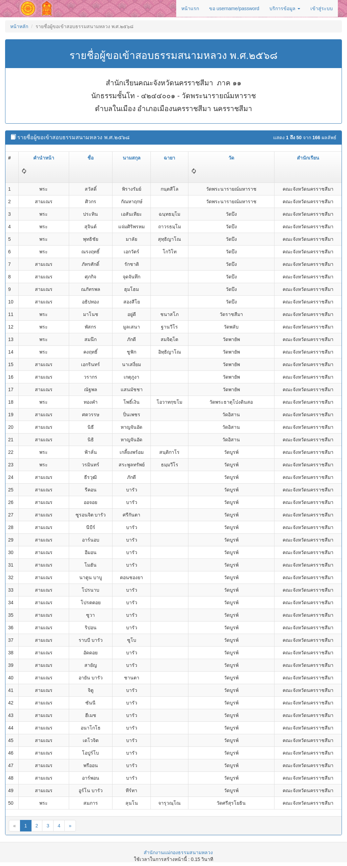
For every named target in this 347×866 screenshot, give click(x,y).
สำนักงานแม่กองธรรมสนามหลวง (178, 852)
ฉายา (169, 158)
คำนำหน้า (43, 158)
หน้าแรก (190, 8)
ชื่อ (90, 158)
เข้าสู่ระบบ (321, 8)
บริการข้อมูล (284, 8)
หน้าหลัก (19, 26)
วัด (231, 158)
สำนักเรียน (308, 158)
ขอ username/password (234, 8)
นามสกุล (132, 158)
